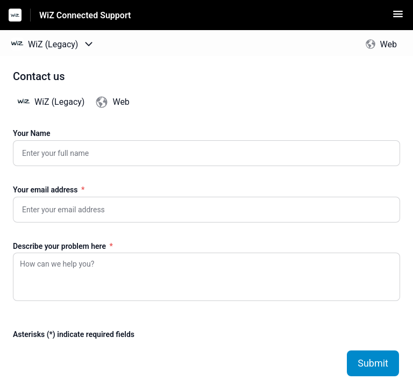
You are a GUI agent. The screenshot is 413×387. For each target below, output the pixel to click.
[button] (397, 17)
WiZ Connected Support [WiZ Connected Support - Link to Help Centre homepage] (85, 15)
